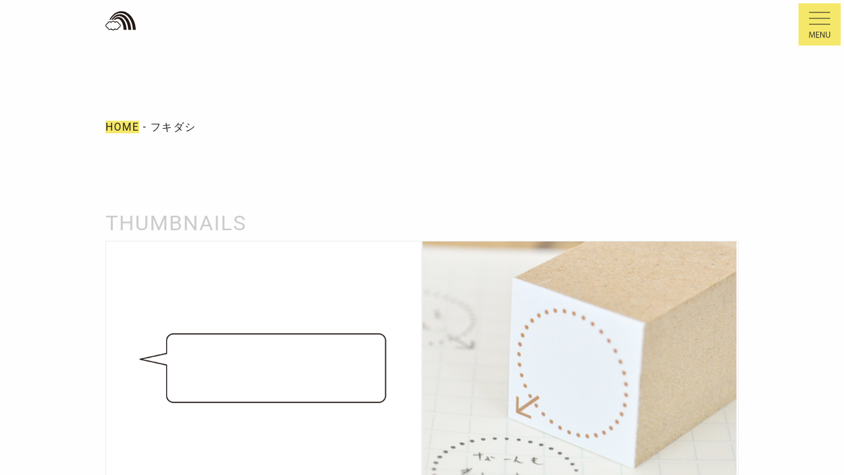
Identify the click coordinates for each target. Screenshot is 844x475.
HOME (122, 127)
